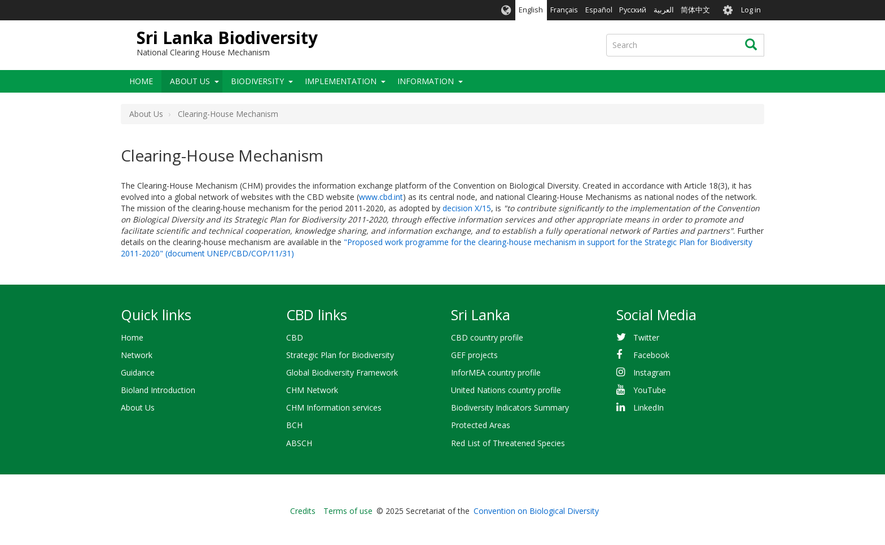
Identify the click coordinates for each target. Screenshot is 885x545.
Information (425, 81)
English (531, 10)
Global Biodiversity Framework (342, 372)
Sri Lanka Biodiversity (227, 37)
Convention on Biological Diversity (536, 510)
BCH (294, 425)
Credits (303, 510)
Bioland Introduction (158, 390)
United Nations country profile (506, 390)
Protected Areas (480, 425)
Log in (751, 10)
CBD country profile (487, 337)
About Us (190, 81)
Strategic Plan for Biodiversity (340, 355)
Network (136, 355)
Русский (632, 10)
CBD (294, 337)
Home (141, 81)
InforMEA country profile (496, 372)
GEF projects (474, 355)
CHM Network (312, 390)
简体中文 (695, 10)
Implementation (340, 81)
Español (598, 10)
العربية (664, 10)
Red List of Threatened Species (508, 443)
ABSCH (299, 443)
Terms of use (348, 510)
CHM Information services (334, 407)
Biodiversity (257, 81)
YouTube (649, 390)
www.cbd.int (381, 196)
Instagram (652, 372)
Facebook (651, 355)
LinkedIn (648, 407)
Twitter (646, 337)
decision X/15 (466, 208)
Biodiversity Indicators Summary (510, 407)
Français (564, 10)
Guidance (138, 372)
